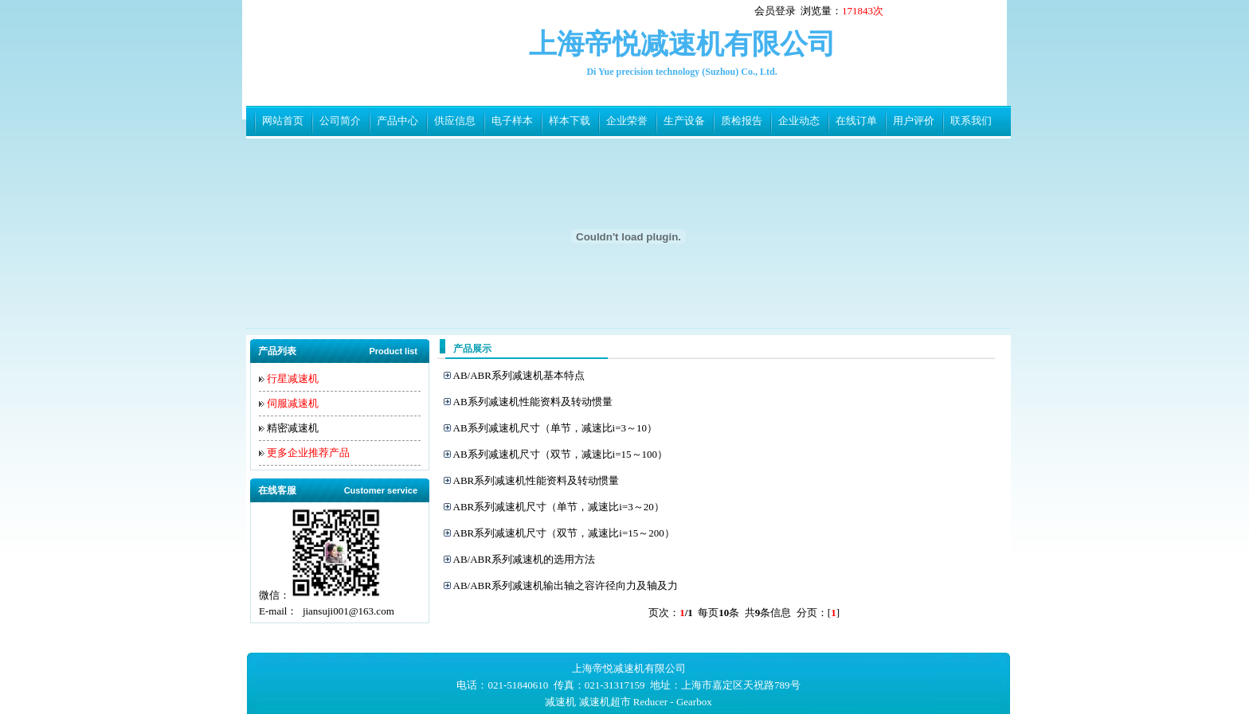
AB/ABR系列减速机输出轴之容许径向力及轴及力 (565, 585)
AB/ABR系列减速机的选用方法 (524, 559)
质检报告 (741, 121)
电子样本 (512, 121)
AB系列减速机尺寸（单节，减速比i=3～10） (555, 428)
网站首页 (282, 121)
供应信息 (455, 121)
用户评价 (913, 121)
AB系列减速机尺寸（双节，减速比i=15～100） (560, 454)
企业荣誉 (627, 121)
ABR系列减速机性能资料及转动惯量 (536, 480)
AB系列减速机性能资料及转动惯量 (533, 402)
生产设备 (684, 121)
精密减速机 (293, 428)
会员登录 (775, 11)
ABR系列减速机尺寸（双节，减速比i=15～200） (564, 533)
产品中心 (397, 121)
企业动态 (799, 121)
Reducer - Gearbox (672, 702)
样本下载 (569, 121)
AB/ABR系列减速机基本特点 (519, 375)
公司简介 (340, 121)
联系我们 (971, 121)
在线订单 (856, 121)
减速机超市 (605, 702)
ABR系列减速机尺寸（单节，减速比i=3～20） (558, 507)
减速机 (560, 702)
